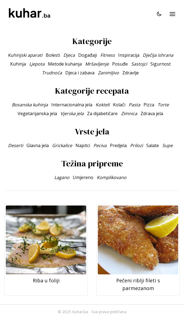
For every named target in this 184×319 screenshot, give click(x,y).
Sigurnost (160, 64)
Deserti (15, 145)
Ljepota (37, 64)
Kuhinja (18, 64)
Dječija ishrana (158, 55)
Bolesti (53, 55)
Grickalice (62, 145)
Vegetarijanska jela (37, 113)
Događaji (87, 55)
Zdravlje (130, 73)
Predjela (118, 145)
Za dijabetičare (102, 113)
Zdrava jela (151, 113)
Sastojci (139, 64)
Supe (167, 145)
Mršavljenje (97, 64)
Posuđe (120, 64)
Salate (152, 145)
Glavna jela (37, 145)
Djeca (69, 55)
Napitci (82, 145)
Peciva (100, 145)
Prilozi (136, 145)
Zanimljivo (108, 73)
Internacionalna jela (71, 105)
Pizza (149, 105)
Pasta (134, 105)
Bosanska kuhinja (30, 105)
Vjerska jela (72, 113)
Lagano (61, 177)
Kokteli (103, 105)
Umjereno (83, 177)
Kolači (119, 105)
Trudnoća (52, 73)
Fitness (107, 55)
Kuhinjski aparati (25, 55)
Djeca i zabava (79, 73)
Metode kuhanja (65, 64)
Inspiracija (128, 55)
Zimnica (129, 113)
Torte (163, 105)
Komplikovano (111, 177)
